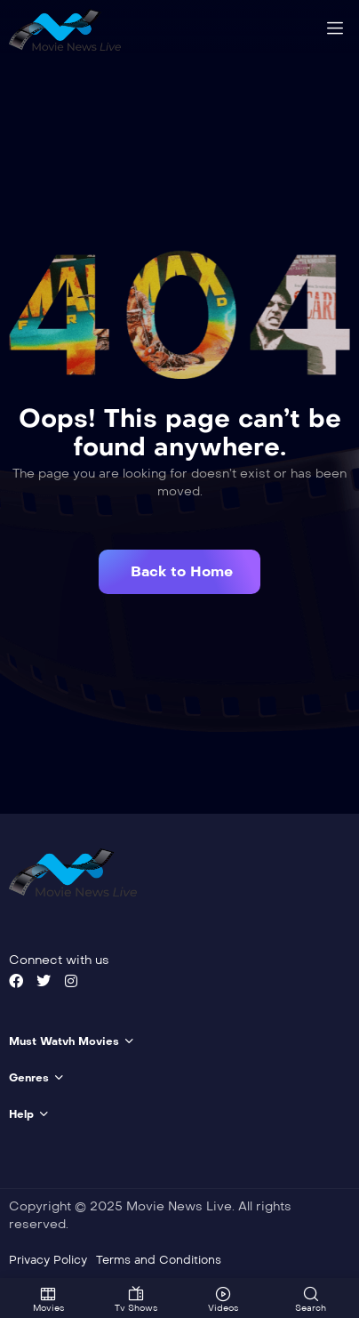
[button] (179, 572)
